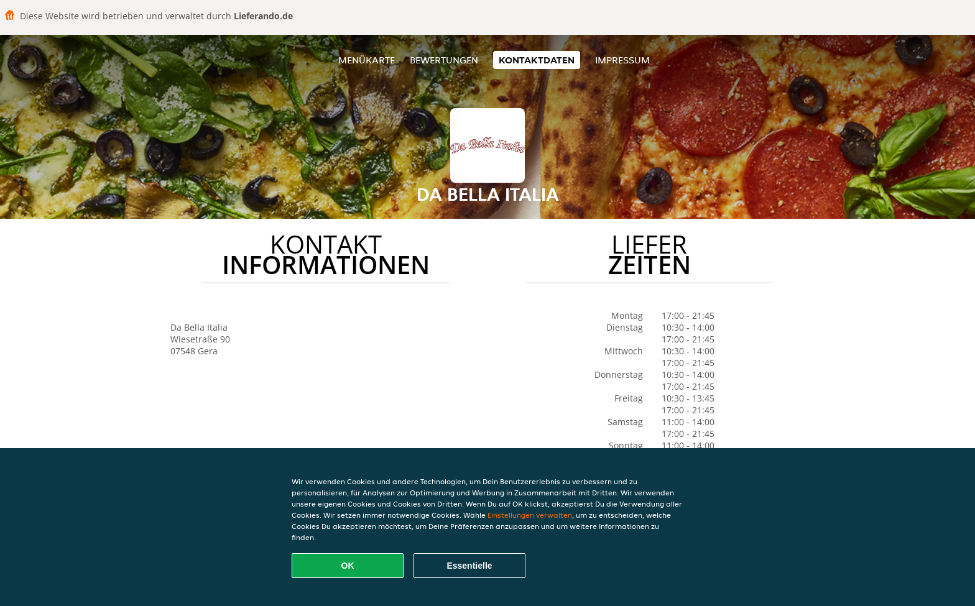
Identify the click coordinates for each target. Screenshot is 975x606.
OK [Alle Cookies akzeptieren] (347, 566)
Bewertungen (444, 60)
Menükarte (366, 60)
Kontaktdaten (537, 60)
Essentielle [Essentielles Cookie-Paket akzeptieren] (469, 566)
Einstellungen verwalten (529, 515)
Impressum (622, 60)
